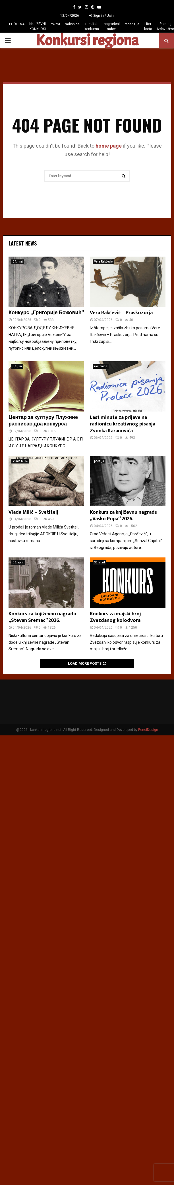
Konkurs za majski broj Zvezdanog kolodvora (115, 617)
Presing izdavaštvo (165, 26)
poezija (99, 461)
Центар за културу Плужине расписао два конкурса (43, 420)
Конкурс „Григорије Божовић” (46, 313)
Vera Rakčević (103, 261)
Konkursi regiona (87, 40)
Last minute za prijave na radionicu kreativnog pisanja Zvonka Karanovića (122, 424)
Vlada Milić (20, 461)
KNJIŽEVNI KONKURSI (37, 26)
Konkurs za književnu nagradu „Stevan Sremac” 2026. (42, 617)
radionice (72, 24)
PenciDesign (148, 730)
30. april (18, 562)
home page (109, 146)
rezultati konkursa (91, 26)
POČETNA (16, 24)
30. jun (17, 366)
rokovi (55, 24)
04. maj (18, 261)
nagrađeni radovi (112, 26)
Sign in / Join (101, 16)
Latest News (23, 243)
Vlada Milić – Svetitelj (33, 512)
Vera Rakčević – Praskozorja (121, 313)
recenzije (132, 24)
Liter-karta (148, 26)
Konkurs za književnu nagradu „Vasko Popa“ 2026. (124, 515)
